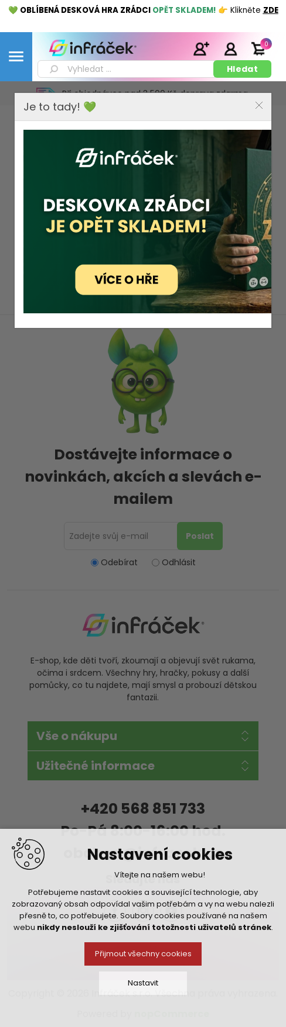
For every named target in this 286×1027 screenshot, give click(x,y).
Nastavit (143, 982)
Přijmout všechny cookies (143, 953)
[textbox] (127, 69)
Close (259, 105)
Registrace (201, 48)
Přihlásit (230, 48)
